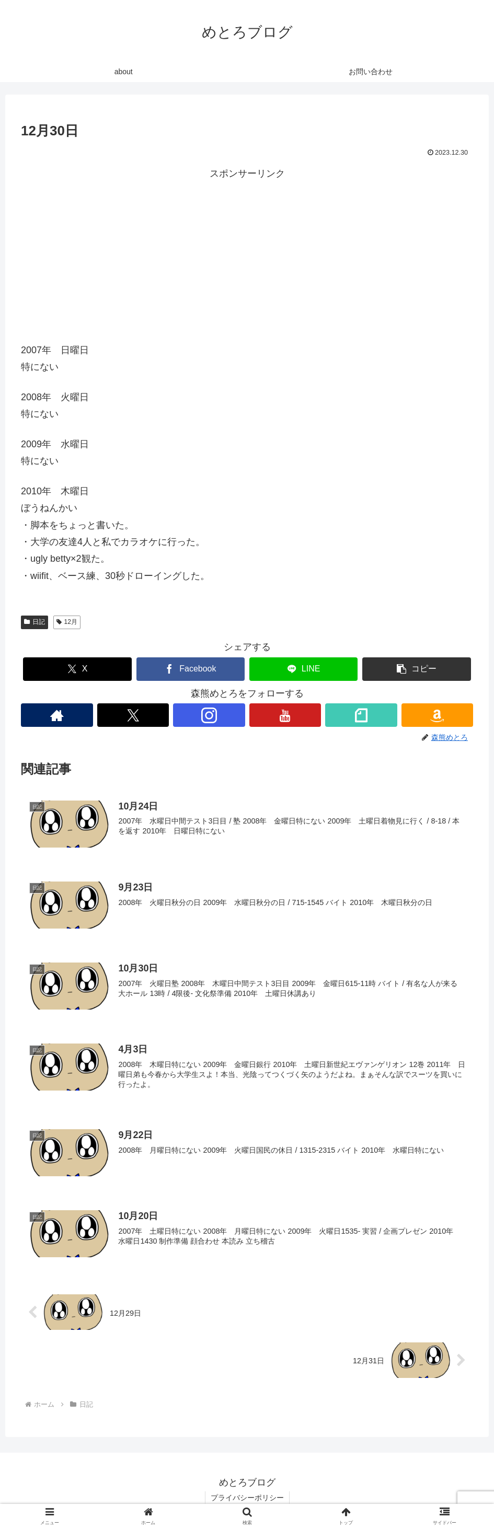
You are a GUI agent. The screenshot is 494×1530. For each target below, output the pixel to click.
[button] (416, 669)
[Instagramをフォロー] (209, 715)
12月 (66, 621)
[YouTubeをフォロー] (285, 715)
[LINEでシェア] (303, 669)
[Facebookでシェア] (190, 669)
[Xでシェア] (77, 669)
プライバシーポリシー (247, 1497)
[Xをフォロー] (133, 715)
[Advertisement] (247, 255)
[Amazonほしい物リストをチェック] (437, 715)
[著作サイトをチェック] (57, 715)
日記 (34, 621)
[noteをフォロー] (361, 715)
